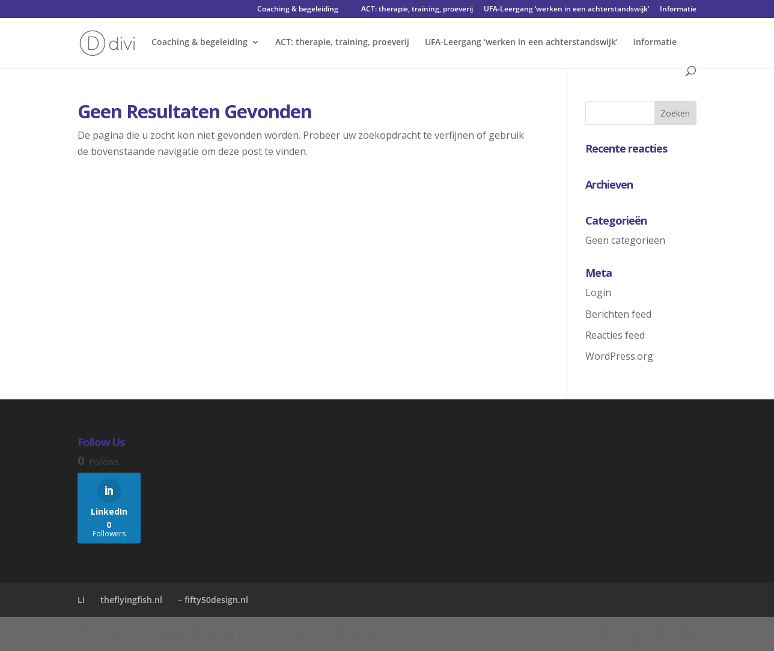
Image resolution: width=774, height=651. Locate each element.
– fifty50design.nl (213, 599)
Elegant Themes (195, 633)
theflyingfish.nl (131, 599)
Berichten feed (618, 314)
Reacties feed (615, 335)
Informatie (678, 9)
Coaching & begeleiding (297, 9)
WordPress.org (619, 356)
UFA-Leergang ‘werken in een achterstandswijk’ (566, 9)
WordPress (356, 633)
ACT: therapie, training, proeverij (417, 9)
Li (81, 599)
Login (598, 292)
